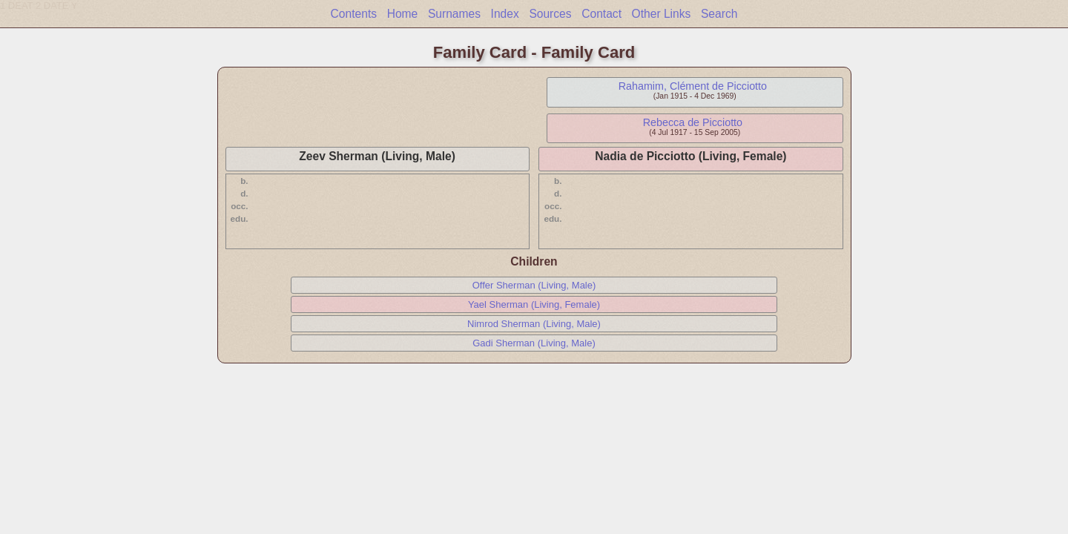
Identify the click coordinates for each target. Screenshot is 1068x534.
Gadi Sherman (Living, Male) (533, 343)
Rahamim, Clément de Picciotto (693, 86)
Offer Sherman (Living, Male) (534, 285)
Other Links (661, 13)
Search (719, 13)
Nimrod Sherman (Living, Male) (534, 323)
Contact (601, 13)
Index (505, 13)
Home (402, 13)
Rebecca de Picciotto (692, 122)
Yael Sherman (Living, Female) (534, 304)
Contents (354, 13)
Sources (550, 13)
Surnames (454, 13)
